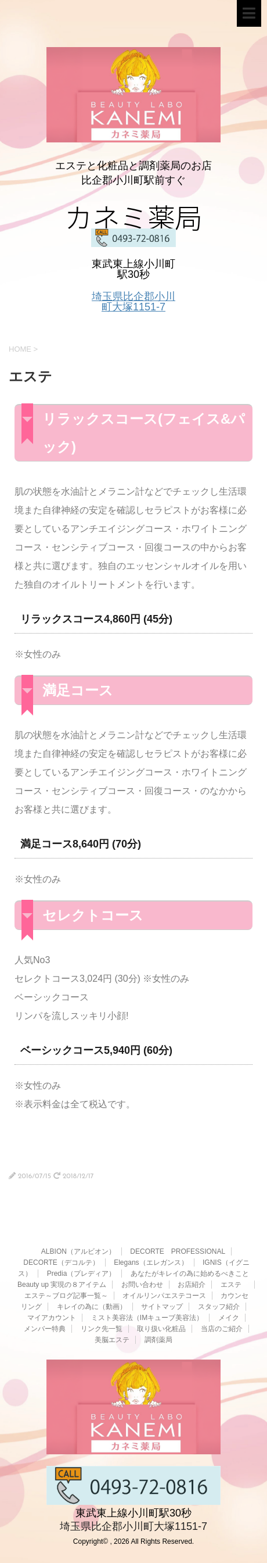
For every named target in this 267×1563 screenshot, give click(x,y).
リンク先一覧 (101, 1329)
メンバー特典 (45, 1329)
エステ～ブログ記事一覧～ (66, 1296)
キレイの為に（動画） (92, 1307)
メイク (228, 1318)
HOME (20, 349)
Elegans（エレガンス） (150, 1262)
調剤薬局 (158, 1340)
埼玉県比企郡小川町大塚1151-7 (133, 302)
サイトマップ (162, 1307)
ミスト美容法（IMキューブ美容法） (147, 1318)
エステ (234, 1285)
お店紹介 (191, 1285)
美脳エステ (112, 1340)
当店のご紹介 (222, 1329)
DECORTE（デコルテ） (61, 1262)
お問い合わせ (142, 1285)
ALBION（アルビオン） (78, 1251)
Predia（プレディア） (81, 1273)
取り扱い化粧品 (161, 1329)
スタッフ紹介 (219, 1307)
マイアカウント (51, 1318)
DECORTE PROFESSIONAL (177, 1251)
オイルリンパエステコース (164, 1296)
